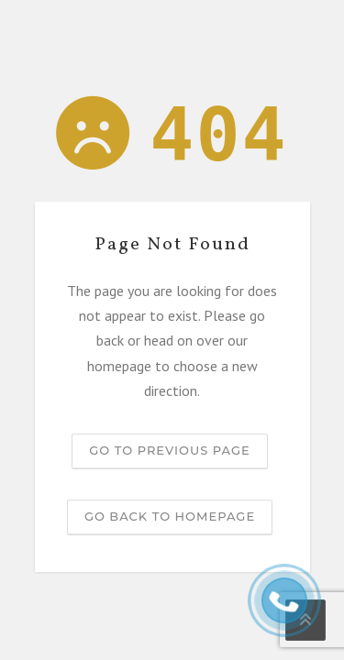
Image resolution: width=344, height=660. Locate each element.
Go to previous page (169, 450)
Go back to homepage (169, 516)
